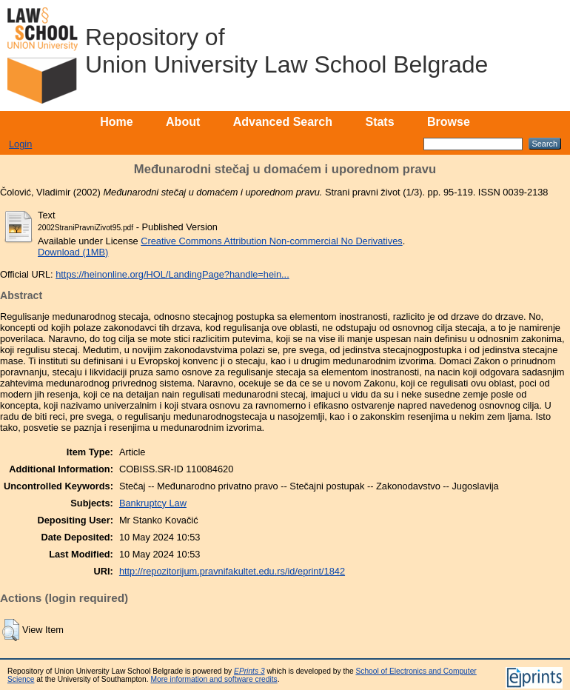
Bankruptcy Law (153, 503)
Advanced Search (282, 121)
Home (116, 121)
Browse (448, 121)
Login (20, 144)
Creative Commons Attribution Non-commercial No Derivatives (271, 241)
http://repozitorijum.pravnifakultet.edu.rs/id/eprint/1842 (232, 571)
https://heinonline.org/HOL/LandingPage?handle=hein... (172, 274)
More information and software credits (213, 679)
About (183, 121)
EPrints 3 (249, 671)
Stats (379, 121)
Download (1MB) (73, 252)
